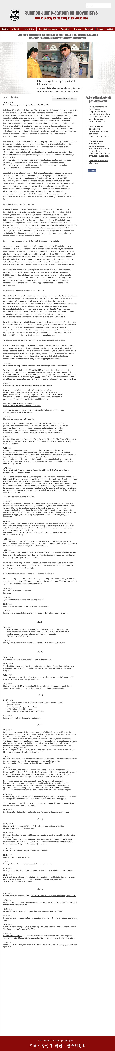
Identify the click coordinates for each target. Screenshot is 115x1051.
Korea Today (42, 613)
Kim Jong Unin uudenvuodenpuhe (55, 812)
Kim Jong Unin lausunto (19, 857)
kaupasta (52, 634)
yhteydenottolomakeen (27, 938)
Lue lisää (7, 593)
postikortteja (8, 879)
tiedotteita (35, 850)
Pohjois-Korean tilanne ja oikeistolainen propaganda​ (53, 896)
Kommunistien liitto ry (12, 936)
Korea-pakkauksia (54, 879)
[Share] (92, 170)
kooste (74, 918)
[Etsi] (98, 5)
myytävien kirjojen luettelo (23, 828)
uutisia (12, 613)
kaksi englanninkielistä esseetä (22, 864)
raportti (12, 606)
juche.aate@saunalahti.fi (31, 584)
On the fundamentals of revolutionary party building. (54, 379)
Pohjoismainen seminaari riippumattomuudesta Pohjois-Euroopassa (32, 732)
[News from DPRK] (64, 98)
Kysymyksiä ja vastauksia (17, 711)
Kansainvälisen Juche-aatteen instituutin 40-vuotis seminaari (29, 770)
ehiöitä (20, 879)
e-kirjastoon (27, 709)
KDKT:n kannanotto (17, 826)
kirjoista (60, 911)
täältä (37, 377)
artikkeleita (20, 599)
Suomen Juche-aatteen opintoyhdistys (61, 12)
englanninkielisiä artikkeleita (21, 870)
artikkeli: (30, 944)
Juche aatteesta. (26, 412)
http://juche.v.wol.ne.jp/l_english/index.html (22, 406)
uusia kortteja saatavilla (45, 796)
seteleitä (41, 879)
